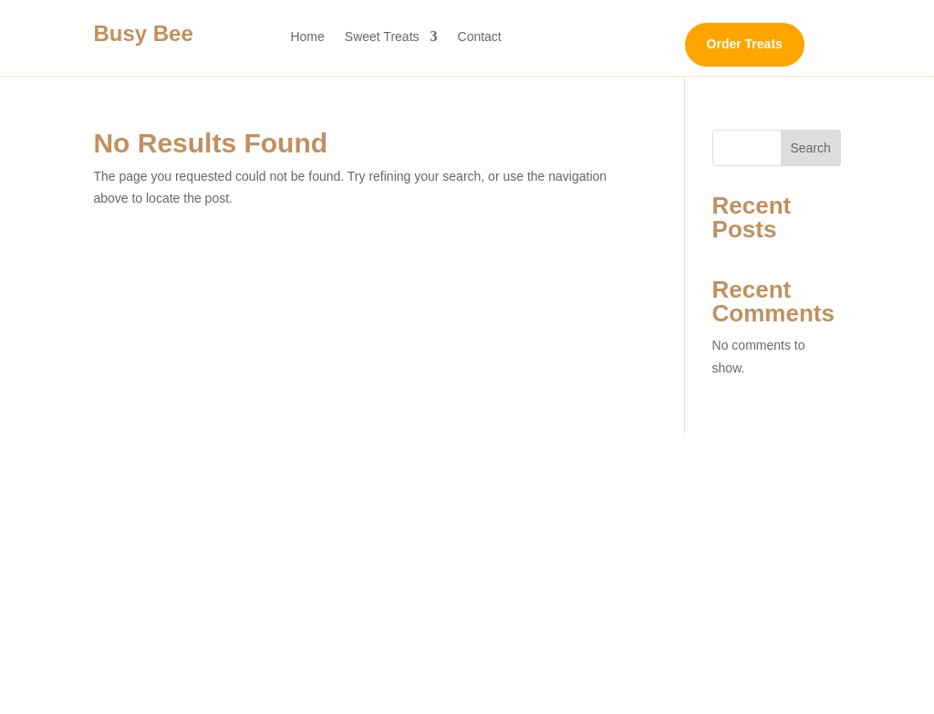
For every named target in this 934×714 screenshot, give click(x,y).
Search (810, 148)
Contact (480, 37)
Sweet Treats (382, 37)
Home (307, 37)
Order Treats (745, 44)
